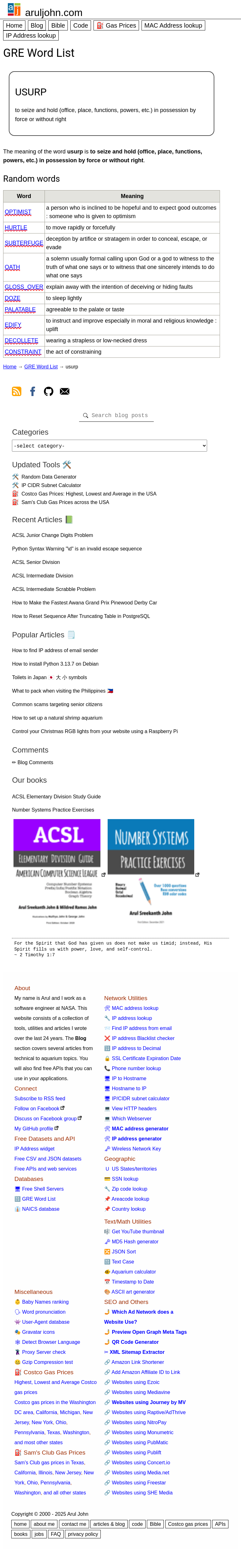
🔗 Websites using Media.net (136, 1475)
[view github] (48, 393)
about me (44, 1526)
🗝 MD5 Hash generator (131, 1244)
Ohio (61, 1425)
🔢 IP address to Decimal (132, 1051)
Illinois (45, 1475)
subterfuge (24, 243)
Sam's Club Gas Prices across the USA (65, 504)
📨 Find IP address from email (138, 1030)
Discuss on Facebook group (45, 1121)
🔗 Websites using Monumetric (139, 1435)
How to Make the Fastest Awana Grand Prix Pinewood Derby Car (84, 605)
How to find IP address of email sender (55, 653)
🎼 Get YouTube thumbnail (134, 1234)
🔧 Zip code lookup (125, 1191)
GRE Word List (41, 366)
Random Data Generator (48, 479)
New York (42, 1425)
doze (12, 298)
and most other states (38, 1445)
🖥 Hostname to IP (125, 1091)
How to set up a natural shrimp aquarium (57, 720)
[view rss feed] (16, 393)
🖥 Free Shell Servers (39, 1191)
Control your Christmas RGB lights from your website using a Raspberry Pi (95, 734)
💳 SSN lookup (121, 1181)
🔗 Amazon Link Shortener (134, 1364)
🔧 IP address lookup (128, 1020)
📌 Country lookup (125, 1211)
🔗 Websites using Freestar (135, 1485)
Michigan (70, 1415)
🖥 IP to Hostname (125, 1081)
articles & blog (109, 1526)
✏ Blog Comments (32, 765)
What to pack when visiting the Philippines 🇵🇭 (62, 693)
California (46, 1415)
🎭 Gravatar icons (34, 1334)
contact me (74, 1526)
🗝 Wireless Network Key (132, 1151)
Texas (53, 1435)
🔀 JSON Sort (120, 1254)
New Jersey (68, 1475)
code (137, 1526)
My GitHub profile (33, 1131)
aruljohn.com (54, 12)
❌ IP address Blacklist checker (139, 1040)
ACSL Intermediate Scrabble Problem (53, 591)
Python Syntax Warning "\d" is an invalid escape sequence (77, 551)
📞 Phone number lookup (132, 1071)
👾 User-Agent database (42, 1324)
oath (12, 267)
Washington (76, 1435)
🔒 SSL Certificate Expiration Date (142, 1061)
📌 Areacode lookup (126, 1201)
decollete (21, 340)
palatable (20, 309)
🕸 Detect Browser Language (47, 1344)
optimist (18, 212)
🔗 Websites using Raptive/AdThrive (145, 1415)
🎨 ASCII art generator (129, 1294)
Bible (58, 25)
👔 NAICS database (37, 1211)
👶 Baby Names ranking (41, 1304)
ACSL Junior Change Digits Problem (52, 537)
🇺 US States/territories (130, 1171)
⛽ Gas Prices (116, 25)
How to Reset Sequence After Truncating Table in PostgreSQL (81, 618)
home (20, 1526)
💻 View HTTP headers (130, 1111)
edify (13, 325)
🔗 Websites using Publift (132, 1455)
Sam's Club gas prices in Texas (49, 1465)
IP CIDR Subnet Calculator (51, 488)
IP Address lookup (31, 35)
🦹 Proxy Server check (40, 1354)
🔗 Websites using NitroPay (135, 1425)
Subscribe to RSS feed (39, 1101)
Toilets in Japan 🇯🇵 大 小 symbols (49, 680)
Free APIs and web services (45, 1171)
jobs (39, 1536)
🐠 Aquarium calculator (130, 1274)
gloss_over (24, 287)
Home (14, 25)
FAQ (56, 1536)
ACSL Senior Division (36, 564)
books (21, 1536)
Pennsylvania (29, 1435)
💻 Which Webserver (127, 1121)
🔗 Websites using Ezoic (131, 1384)
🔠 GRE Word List (35, 1201)
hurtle (16, 227)
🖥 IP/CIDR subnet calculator (137, 1101)
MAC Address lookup (173, 25)
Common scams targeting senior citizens (57, 707)
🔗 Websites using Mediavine (137, 1394)
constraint (23, 352)
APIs (220, 1526)
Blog (37, 25)
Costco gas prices (188, 1526)
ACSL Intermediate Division (42, 578)
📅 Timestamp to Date (129, 1284)
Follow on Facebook (36, 1111)
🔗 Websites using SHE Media (138, 1495)
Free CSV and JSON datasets (47, 1161)
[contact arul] (64, 393)
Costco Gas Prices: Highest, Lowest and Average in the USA (88, 496)
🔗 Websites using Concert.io (137, 1465)
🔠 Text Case (119, 1264)
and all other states (65, 1495)
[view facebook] (32, 393)
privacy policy (83, 1536)
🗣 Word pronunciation (40, 1314)
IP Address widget (34, 1151)
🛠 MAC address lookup (131, 1010)
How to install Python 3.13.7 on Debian (55, 666)
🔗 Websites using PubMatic (136, 1445)
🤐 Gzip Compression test (43, 1364)
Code (80, 25)
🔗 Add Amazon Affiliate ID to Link (142, 1374)
